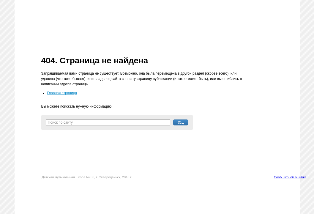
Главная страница (62, 93)
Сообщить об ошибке (290, 177)
